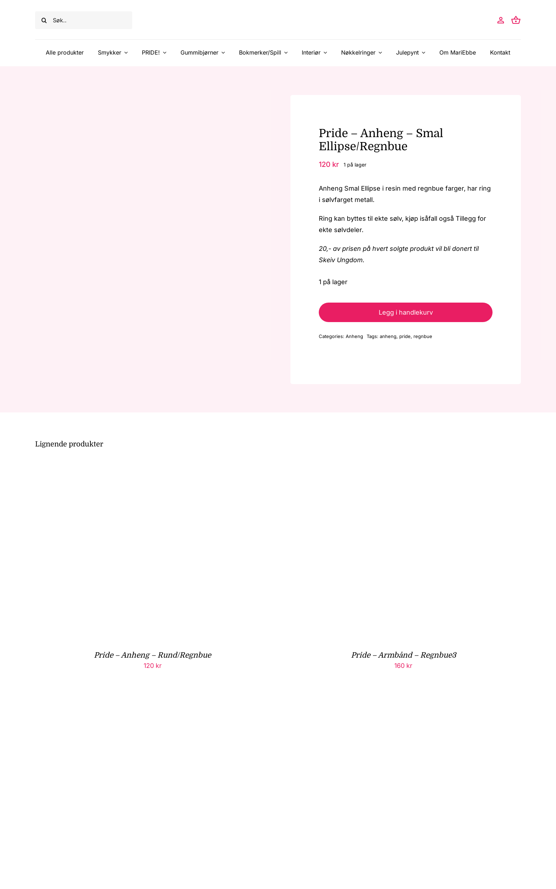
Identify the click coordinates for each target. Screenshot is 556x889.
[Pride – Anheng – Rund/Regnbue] (123, 468)
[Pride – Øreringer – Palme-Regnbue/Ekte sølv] (123, 707)
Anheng (354, 336)
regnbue (422, 336)
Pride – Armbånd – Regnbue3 (403, 655)
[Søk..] (83, 20)
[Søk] (44, 20)
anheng (388, 336)
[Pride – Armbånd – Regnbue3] (374, 468)
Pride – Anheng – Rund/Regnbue (152, 655)
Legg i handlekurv (406, 312)
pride (405, 336)
